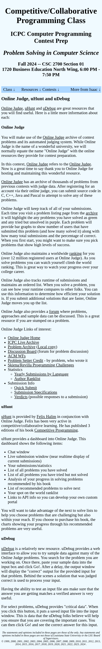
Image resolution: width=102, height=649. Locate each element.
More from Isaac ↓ (86, 89)
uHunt (30, 108)
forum (54, 311)
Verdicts (21, 397)
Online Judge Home (24, 338)
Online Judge (12, 108)
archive (92, 213)
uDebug (49, 108)
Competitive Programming (56, 430)
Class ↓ (9, 89)
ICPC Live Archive (23, 342)
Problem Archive (21, 347)
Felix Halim (46, 416)
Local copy (47, 347)
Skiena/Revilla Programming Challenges (41, 365)
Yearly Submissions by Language (41, 374)
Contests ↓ (51, 89)
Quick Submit (25, 387)
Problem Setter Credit (25, 360)
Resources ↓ (31, 89)
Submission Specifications (35, 392)
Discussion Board (22, 351)
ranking (75, 253)
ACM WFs (17, 356)
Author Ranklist (27, 378)
